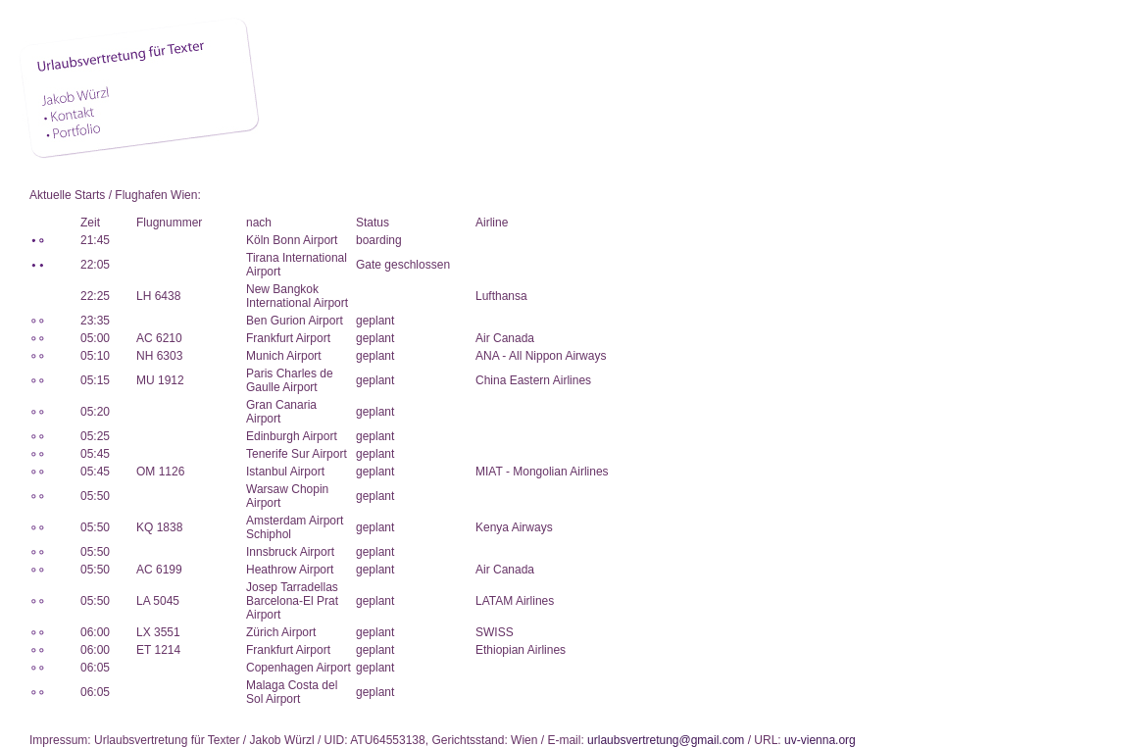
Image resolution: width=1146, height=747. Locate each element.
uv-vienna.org (820, 740)
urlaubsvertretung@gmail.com (665, 740)
